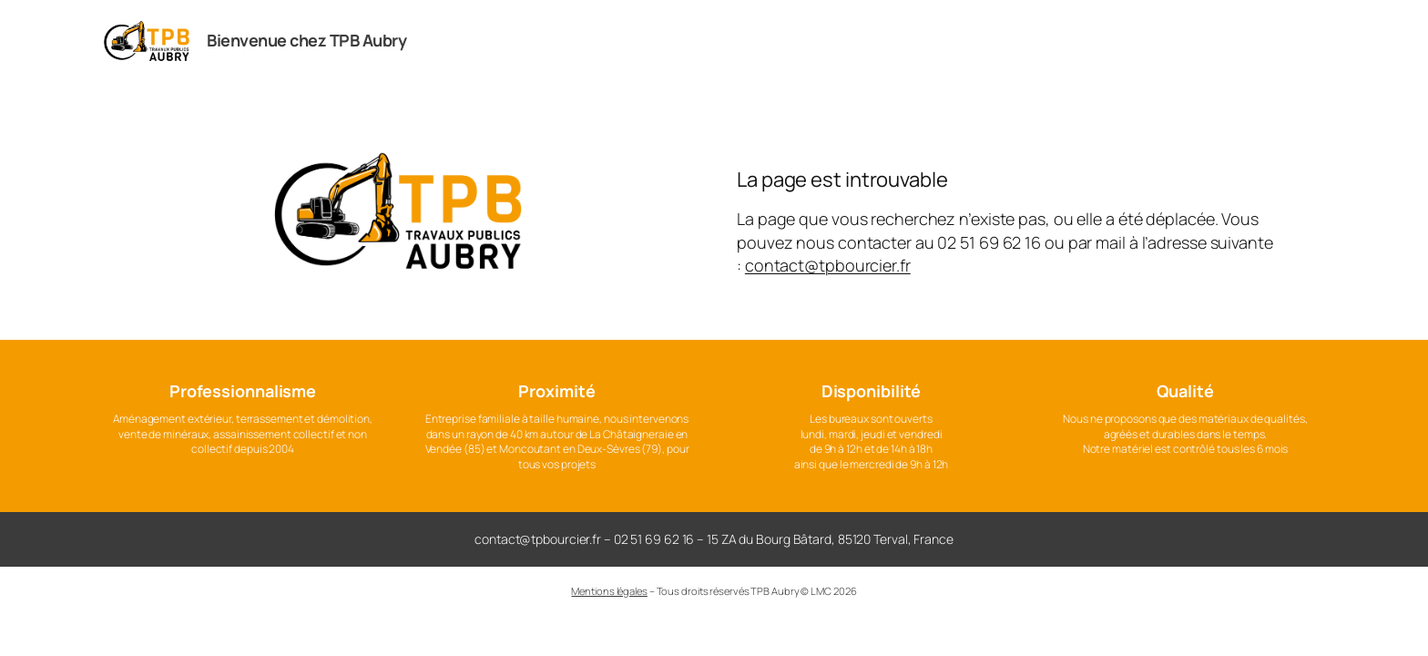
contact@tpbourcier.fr (828, 265)
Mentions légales (609, 591)
